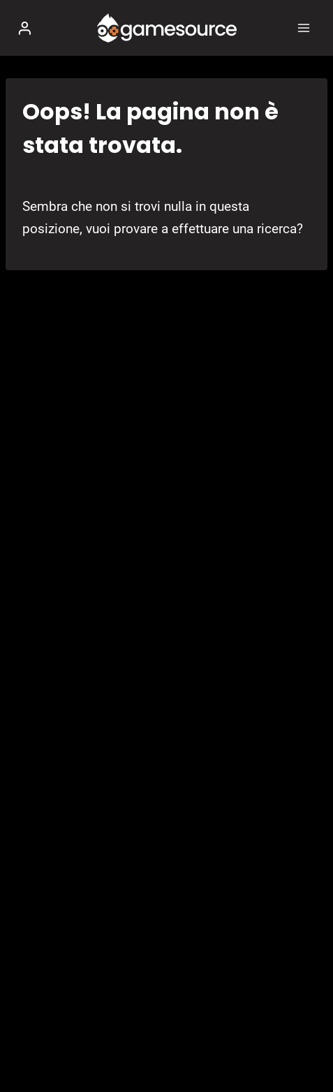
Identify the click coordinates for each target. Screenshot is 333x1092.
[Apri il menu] (303, 27)
